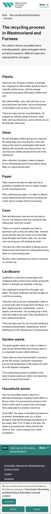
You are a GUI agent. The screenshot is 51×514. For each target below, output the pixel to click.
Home (4, 15)
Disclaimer (9, 479)
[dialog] (25, 498)
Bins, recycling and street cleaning (25, 15)
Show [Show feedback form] (44, 447)
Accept (37, 509)
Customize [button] (9, 502)
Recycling (8, 18)
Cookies (8, 474)
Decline (13, 509)
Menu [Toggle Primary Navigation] (44, 4)
